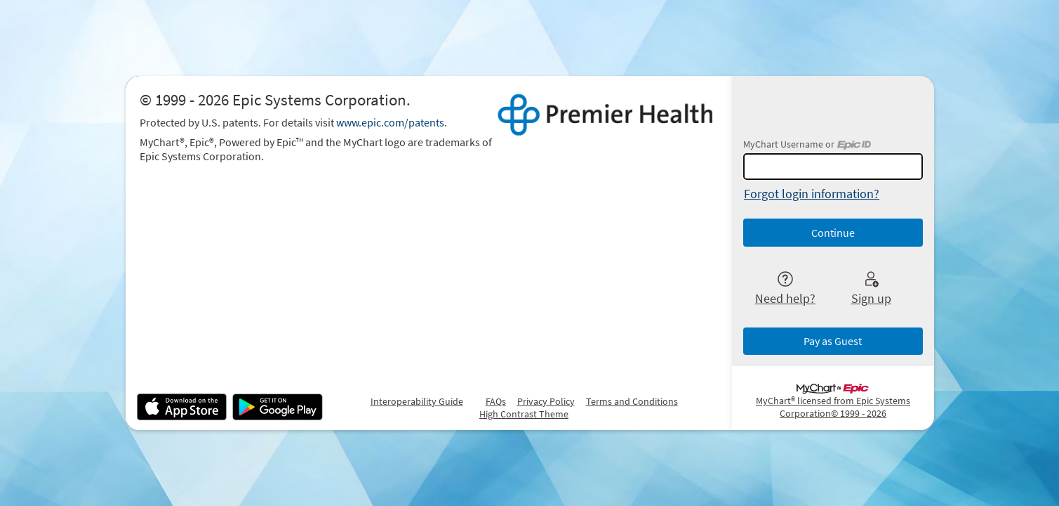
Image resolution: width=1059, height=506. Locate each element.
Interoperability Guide (417, 401)
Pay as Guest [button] (833, 341)
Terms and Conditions (632, 401)
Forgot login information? (811, 194)
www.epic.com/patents (390, 122)
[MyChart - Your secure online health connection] (605, 115)
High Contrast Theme (523, 414)
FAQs (496, 401)
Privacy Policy (546, 401)
